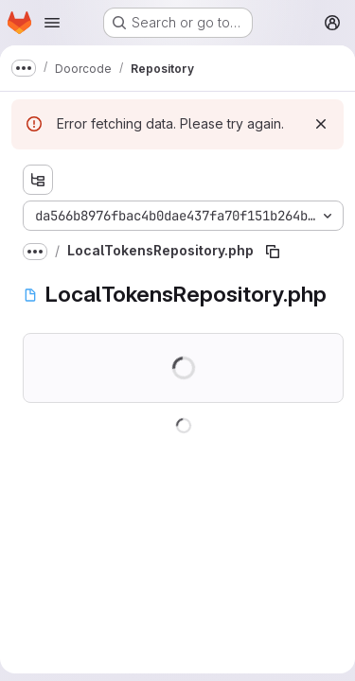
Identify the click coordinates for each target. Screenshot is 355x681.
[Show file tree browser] (38, 180)
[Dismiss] (321, 124)
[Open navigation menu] (52, 23)
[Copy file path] (272, 251)
